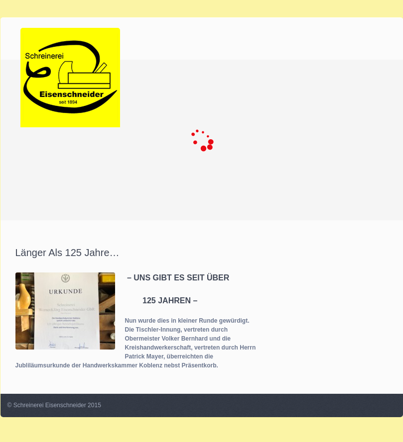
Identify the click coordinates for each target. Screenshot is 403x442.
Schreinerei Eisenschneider (49, 405)
